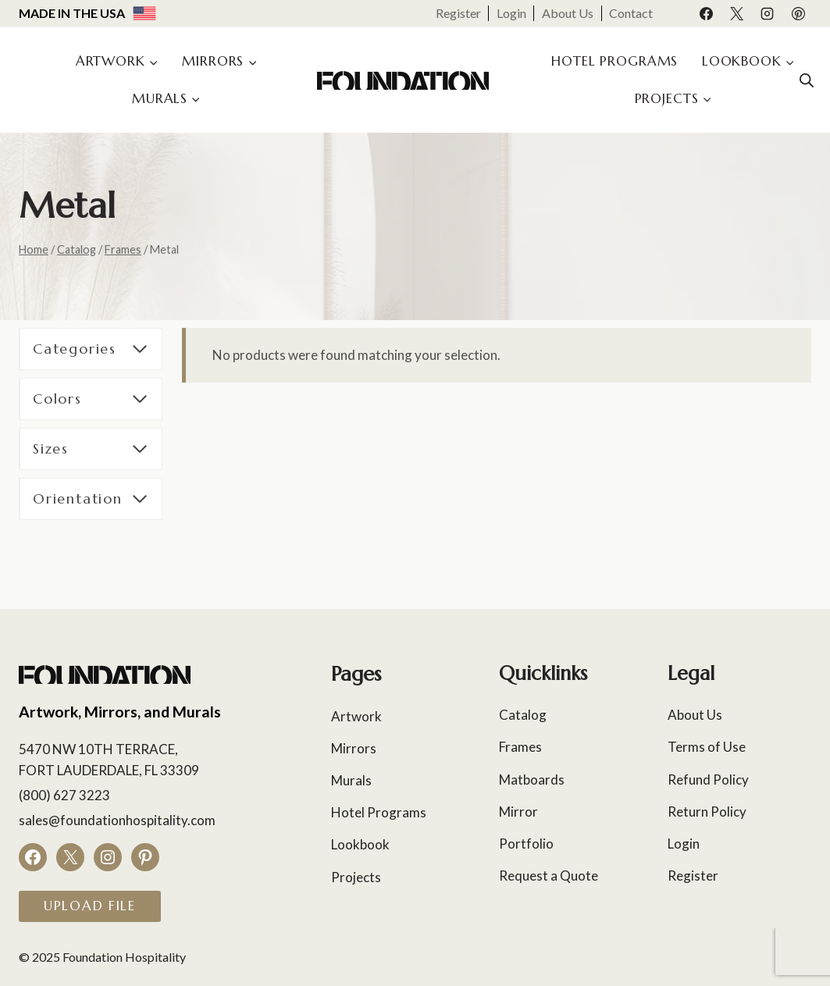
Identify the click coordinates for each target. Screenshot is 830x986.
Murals (351, 780)
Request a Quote (548, 875)
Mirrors (353, 748)
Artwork (356, 716)
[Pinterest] (798, 13)
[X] (737, 13)
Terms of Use (707, 747)
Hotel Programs (614, 60)
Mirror (518, 811)
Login (511, 12)
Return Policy (707, 811)
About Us (567, 12)
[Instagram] (767, 13)
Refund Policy (708, 779)
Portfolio (526, 843)
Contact (631, 12)
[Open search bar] (806, 80)
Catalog (523, 715)
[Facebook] (706, 13)
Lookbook (360, 844)
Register (458, 12)
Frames (520, 747)
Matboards (532, 779)
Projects (356, 877)
